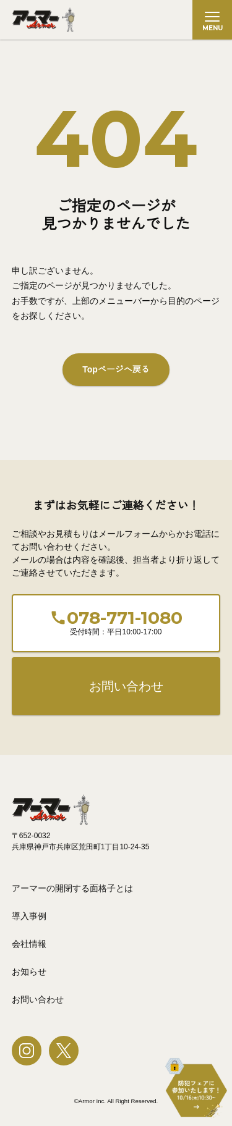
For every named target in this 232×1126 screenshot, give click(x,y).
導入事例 (29, 916)
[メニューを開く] (212, 20)
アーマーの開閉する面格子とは (72, 888)
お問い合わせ (126, 686)
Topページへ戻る (116, 369)
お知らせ (29, 972)
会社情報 (29, 944)
